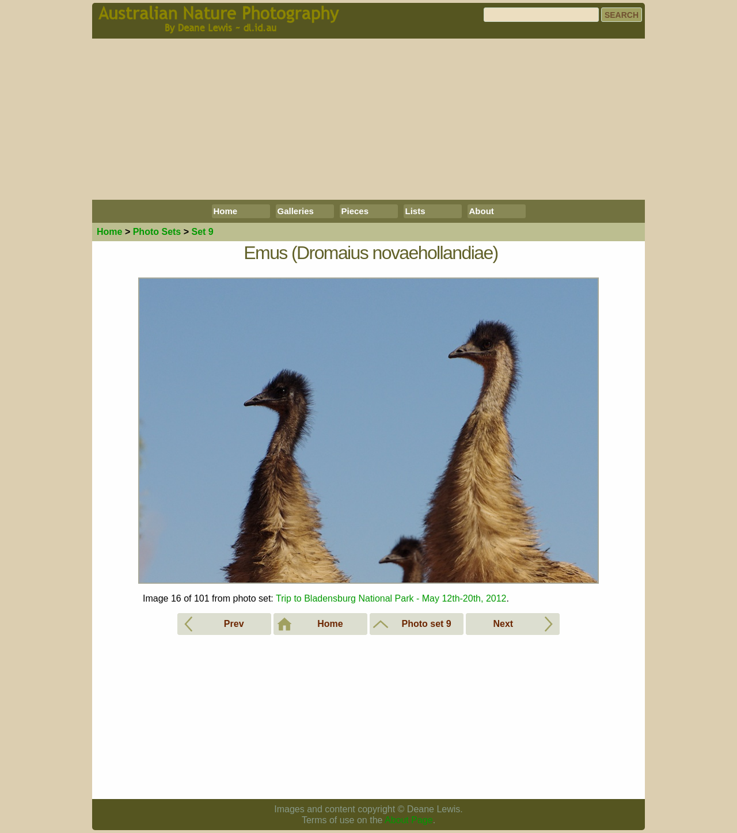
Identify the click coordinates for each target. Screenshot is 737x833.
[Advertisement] (368, 119)
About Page (409, 820)
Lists (415, 211)
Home (226, 211)
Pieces (355, 211)
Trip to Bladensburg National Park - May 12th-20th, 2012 (391, 598)
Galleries (296, 211)
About (481, 211)
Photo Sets (157, 232)
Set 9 (202, 232)
